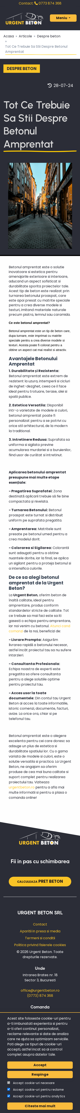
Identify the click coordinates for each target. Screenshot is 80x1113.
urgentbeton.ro (22, 787)
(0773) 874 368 (40, 995)
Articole (25, 36)
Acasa (8, 36)
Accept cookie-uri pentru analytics (39, 1096)
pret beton (40, 881)
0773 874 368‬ (40, 3)
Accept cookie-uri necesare (34, 1083)
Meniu (62, 17)
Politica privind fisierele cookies (40, 944)
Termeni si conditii (40, 938)
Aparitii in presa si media (40, 931)
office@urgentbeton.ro (40, 990)
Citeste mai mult (40, 1106)
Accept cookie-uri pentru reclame (38, 1090)
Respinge (40, 1074)
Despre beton (48, 36)
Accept (40, 1065)
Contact (40, 924)
